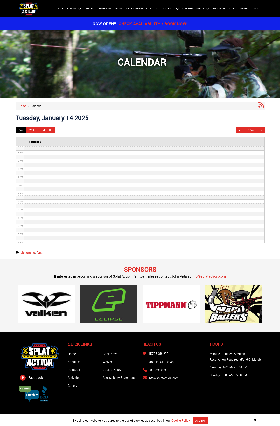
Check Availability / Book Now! (153, 23)
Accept (200, 420)
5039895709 (157, 370)
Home (22, 106)
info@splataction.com (209, 276)
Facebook (35, 377)
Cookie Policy (180, 420)
